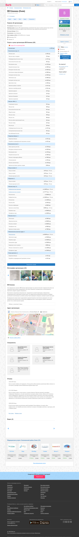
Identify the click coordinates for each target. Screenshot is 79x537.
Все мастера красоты (45, 487)
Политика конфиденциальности (14, 511)
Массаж (42, 494)
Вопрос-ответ (27, 509)
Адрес (15, 19)
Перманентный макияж (12, 494)
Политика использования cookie (31, 508)
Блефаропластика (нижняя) (15, 192)
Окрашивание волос (11, 492)
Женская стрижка (44, 490)
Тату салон (9, 490)
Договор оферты (11, 513)
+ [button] (10, 316)
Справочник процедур (29, 513)
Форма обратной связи (12, 525)
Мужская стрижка (44, 489)
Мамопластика (12, 234)
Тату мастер (9, 489)
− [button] (10, 318)
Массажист (26, 485)
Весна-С (56, 451)
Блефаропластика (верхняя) (15, 189)
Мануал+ (67, 451)
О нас (8, 506)
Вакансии (43, 508)
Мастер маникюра (28, 487)
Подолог (26, 490)
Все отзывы (11, 413)
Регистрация (64, 1)
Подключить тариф (31, 264)
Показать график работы (15, 337)
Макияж (9, 496)
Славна (45, 451)
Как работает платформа (12, 508)
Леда (23, 451)
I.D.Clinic (11, 451)
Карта (42, 511)
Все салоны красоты (45, 485)
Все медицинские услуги (39, 463)
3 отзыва (9, 458)
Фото (20, 19)
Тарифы (9, 509)
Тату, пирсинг (43, 496)
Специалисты (31, 19)
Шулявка (66, 47)
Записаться (64, 26)
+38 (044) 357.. (65, 21)
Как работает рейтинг (28, 506)
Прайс (9, 19)
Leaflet (43, 334)
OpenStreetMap (48, 334)
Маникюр (43, 497)
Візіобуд (34, 451)
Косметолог (9, 485)
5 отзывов (12, 16)
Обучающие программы (46, 506)
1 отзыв (48, 458)
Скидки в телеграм (45, 513)
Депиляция (43, 492)
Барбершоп (26, 489)
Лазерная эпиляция (11, 497)
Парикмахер (10, 487)
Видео (25, 19)
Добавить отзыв (18, 413)
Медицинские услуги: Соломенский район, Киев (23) (23, 440)
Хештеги (42, 509)
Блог (25, 511)
